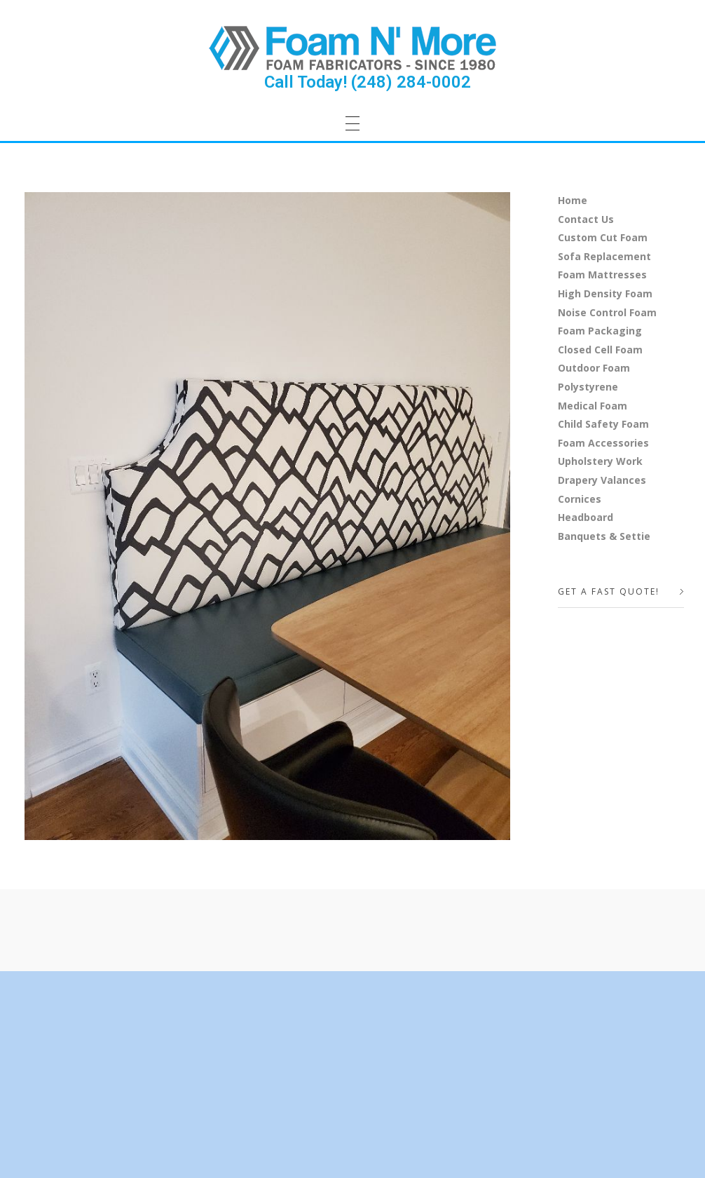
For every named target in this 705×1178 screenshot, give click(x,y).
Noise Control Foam (607, 312)
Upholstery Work (600, 461)
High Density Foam (605, 293)
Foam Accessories (603, 442)
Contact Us (586, 219)
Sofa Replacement (604, 256)
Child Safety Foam (603, 424)
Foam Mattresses (602, 274)
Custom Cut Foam (603, 237)
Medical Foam (592, 405)
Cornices (579, 499)
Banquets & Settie (604, 536)
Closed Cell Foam (600, 349)
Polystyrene (588, 386)
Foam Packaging (600, 330)
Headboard (585, 517)
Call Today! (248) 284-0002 (367, 82)
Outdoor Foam (594, 367)
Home (572, 200)
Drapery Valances (602, 480)
